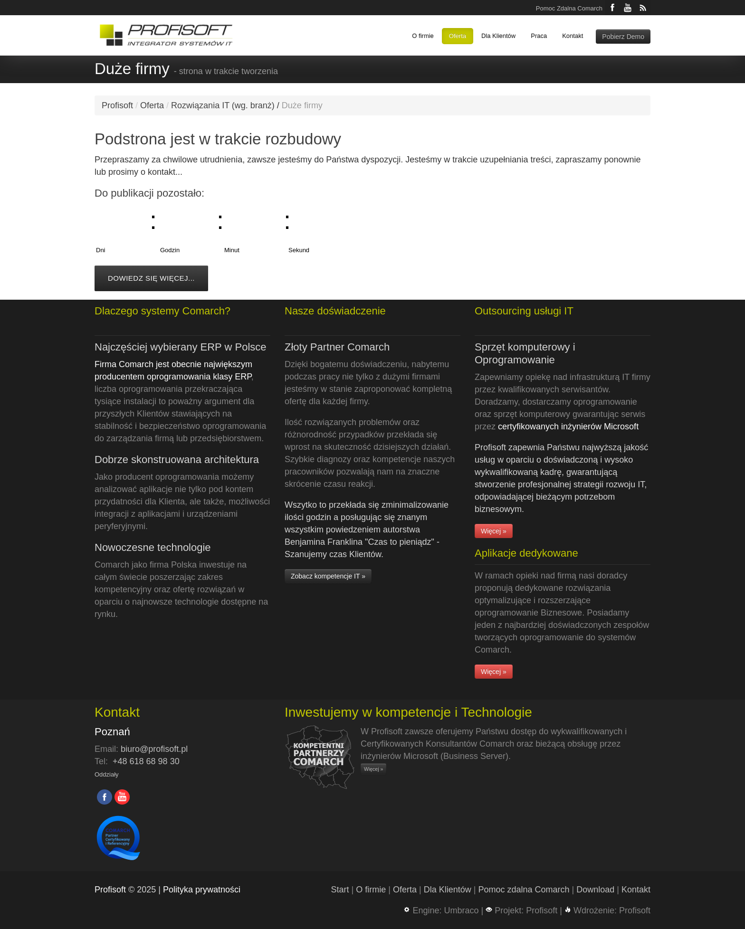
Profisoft (117, 105)
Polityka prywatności (201, 889)
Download (595, 889)
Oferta (457, 35)
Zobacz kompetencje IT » (328, 576)
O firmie (423, 35)
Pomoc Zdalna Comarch (569, 8)
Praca (539, 35)
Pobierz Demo (623, 36)
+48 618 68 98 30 (146, 761)
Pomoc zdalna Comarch (523, 889)
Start (340, 889)
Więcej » (493, 531)
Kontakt (572, 35)
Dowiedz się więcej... (151, 278)
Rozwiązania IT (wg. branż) (223, 105)
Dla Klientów (498, 35)
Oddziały (107, 774)
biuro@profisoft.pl (154, 749)
